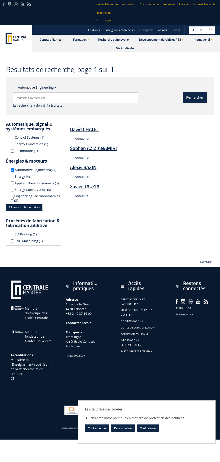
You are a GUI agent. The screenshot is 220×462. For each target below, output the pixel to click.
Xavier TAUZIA (84, 186)
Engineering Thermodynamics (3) (37, 198)
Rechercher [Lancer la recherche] (194, 97)
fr (97, 21)
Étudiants (94, 30)
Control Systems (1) (35, 137)
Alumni (162, 30)
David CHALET (84, 129)
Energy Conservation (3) (37, 189)
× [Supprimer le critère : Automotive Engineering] (55, 87)
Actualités (184, 308)
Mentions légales (72, 428)
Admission (128, 4)
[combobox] (75, 97)
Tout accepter (97, 428)
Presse (176, 30)
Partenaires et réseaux (137, 351)
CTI (13, 378)
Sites (108, 21)
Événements (185, 314)
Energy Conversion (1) (36, 144)
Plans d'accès (76, 355)
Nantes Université (107, 4)
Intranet (184, 4)
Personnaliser (123, 428)
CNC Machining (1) (34, 241)
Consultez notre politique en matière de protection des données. (136, 418)
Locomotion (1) (31, 150)
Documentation (149, 4)
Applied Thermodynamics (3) (37, 183)
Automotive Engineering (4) (37, 169)
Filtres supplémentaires (24, 207)
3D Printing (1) (31, 234)
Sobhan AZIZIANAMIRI (93, 148)
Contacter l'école (78, 323)
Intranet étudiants (204, 4)
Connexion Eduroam (135, 334)
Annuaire (169, 4)
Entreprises (146, 30)
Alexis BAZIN (83, 167)
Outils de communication (139, 327)
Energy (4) (28, 176)
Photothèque (103, 12)
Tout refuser (148, 428)
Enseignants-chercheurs (120, 30)
